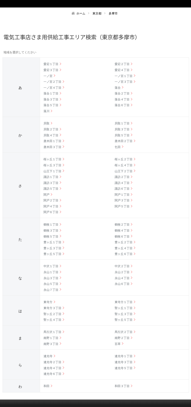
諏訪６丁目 (122, 188)
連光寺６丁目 (52, 374)
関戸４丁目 (51, 206)
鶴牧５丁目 (51, 236)
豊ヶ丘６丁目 (124, 254)
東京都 (97, 13)
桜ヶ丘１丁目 (52, 159)
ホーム (80, 13)
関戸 (46, 194)
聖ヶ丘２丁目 (52, 314)
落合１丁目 (51, 93)
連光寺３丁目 (124, 362)
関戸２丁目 (51, 200)
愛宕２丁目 (122, 64)
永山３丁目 (51, 278)
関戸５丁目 (122, 206)
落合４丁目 (122, 99)
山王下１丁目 (52, 171)
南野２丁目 (122, 338)
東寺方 (48, 302)
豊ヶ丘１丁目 (52, 242)
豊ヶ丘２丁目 (124, 242)
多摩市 (113, 13)
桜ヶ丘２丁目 (124, 159)
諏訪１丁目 (51, 177)
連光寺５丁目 (124, 368)
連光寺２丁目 (52, 362)
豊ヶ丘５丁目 (52, 254)
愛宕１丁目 (51, 64)
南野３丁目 (51, 344)
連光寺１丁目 (124, 356)
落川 (46, 111)
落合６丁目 (122, 105)
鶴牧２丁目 (122, 224)
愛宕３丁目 (51, 70)
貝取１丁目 (122, 123)
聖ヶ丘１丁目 (124, 308)
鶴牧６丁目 (122, 236)
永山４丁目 (122, 278)
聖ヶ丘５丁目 (124, 320)
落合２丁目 (122, 93)
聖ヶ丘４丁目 (52, 320)
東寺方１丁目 (124, 302)
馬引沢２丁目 (124, 332)
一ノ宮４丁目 (52, 87)
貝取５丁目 (122, 135)
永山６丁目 (122, 284)
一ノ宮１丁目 (124, 76)
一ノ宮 (48, 76)
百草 (118, 344)
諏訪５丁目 (51, 188)
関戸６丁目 (51, 212)
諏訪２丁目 (122, 177)
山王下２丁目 (124, 171)
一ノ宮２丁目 (52, 81)
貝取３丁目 (122, 129)
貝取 (46, 123)
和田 (46, 386)
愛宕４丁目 (122, 70)
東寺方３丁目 (52, 308)
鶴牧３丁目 (51, 230)
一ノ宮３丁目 (124, 81)
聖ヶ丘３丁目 (124, 314)
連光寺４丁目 (52, 368)
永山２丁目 (122, 272)
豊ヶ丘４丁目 (124, 248)
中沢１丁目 (51, 266)
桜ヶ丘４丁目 (124, 165)
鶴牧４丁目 (122, 230)
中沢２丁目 (122, 266)
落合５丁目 (51, 105)
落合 (118, 87)
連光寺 (48, 356)
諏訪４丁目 (122, 183)
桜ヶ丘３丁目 (52, 165)
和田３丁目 (122, 386)
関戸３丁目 (122, 200)
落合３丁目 (51, 99)
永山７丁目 (51, 290)
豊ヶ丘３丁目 (52, 248)
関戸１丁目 (122, 194)
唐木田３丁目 (52, 147)
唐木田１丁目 (52, 141)
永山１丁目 (51, 272)
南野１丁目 (51, 338)
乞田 (118, 147)
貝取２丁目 (51, 129)
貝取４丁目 (51, 135)
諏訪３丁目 (51, 183)
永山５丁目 (51, 284)
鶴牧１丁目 (51, 224)
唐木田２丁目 (124, 141)
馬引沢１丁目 (52, 332)
